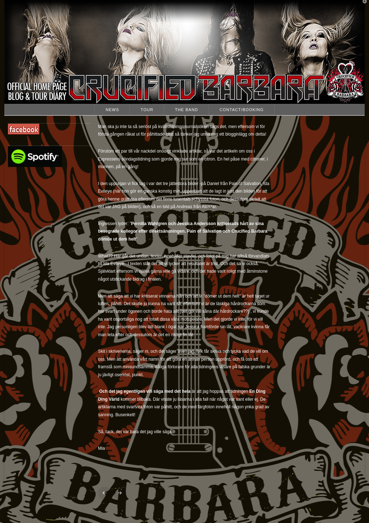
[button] (362, 7)
